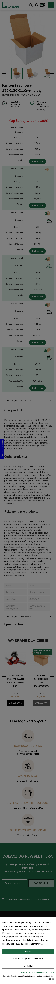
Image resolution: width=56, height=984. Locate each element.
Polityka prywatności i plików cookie (37, 972)
